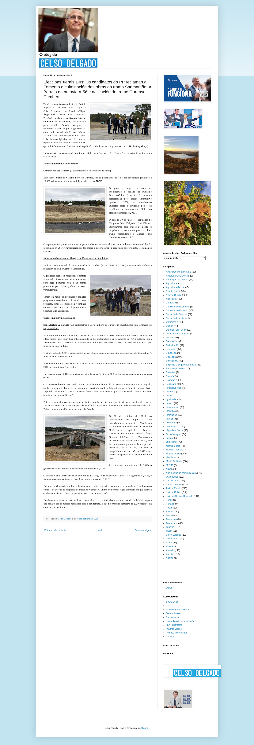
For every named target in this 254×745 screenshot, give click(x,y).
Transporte (171, 523)
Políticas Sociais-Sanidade (179, 496)
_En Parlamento (174, 625)
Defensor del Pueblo (176, 329)
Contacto (170, 636)
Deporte (170, 337)
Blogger (145, 728)
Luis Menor (171, 442)
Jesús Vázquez (173, 434)
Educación (171, 353)
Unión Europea (173, 535)
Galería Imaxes (173, 613)
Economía (171, 349)
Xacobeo (170, 554)
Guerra (169, 395)
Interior (169, 418)
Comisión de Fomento (177, 310)
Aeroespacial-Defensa (177, 279)
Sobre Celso (172, 601)
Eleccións (171, 357)
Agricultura (171, 283)
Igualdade (171, 399)
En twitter (171, 372)
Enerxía (170, 376)
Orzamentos (172, 476)
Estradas (170, 380)
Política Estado (173, 488)
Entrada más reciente (55, 530)
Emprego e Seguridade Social (181, 364)
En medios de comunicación (180, 621)
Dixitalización (172, 345)
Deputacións (172, 341)
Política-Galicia (173, 492)
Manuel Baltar (173, 446)
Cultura (169, 326)
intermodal (171, 422)
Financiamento (173, 388)
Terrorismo (171, 519)
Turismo (170, 527)
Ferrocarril (171, 384)
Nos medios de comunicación (181, 473)
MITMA (169, 465)
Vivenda (170, 550)
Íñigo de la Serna (174, 430)
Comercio (171, 302)
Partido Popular (174, 484)
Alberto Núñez (173, 291)
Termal (169, 515)
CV (167, 605)
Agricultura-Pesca (175, 287)
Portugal (170, 504)
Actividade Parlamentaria (178, 271)
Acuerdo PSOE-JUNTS (178, 275)
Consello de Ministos (176, 318)
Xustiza (169, 558)
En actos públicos (175, 368)
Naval (169, 469)
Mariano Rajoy (173, 453)
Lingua (169, 438)
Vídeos (169, 546)
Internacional (172, 426)
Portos (169, 500)
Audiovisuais (172, 617)
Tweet (169, 531)
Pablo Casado (173, 480)
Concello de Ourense (177, 314)
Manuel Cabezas (174, 449)
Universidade (172, 538)
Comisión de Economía (178, 306)
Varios (169, 542)
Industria (170, 411)
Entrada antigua (143, 530)
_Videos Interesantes (177, 632)
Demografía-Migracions (178, 333)
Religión (170, 511)
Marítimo (170, 457)
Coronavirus (172, 322)
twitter (169, 587)
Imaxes (169, 403)
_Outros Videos (174, 629)
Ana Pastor (171, 299)
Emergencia (172, 360)
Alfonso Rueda (173, 295)
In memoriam (172, 407)
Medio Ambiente (174, 461)
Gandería (171, 391)
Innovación (171, 415)
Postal (169, 507)
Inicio (100, 530)
